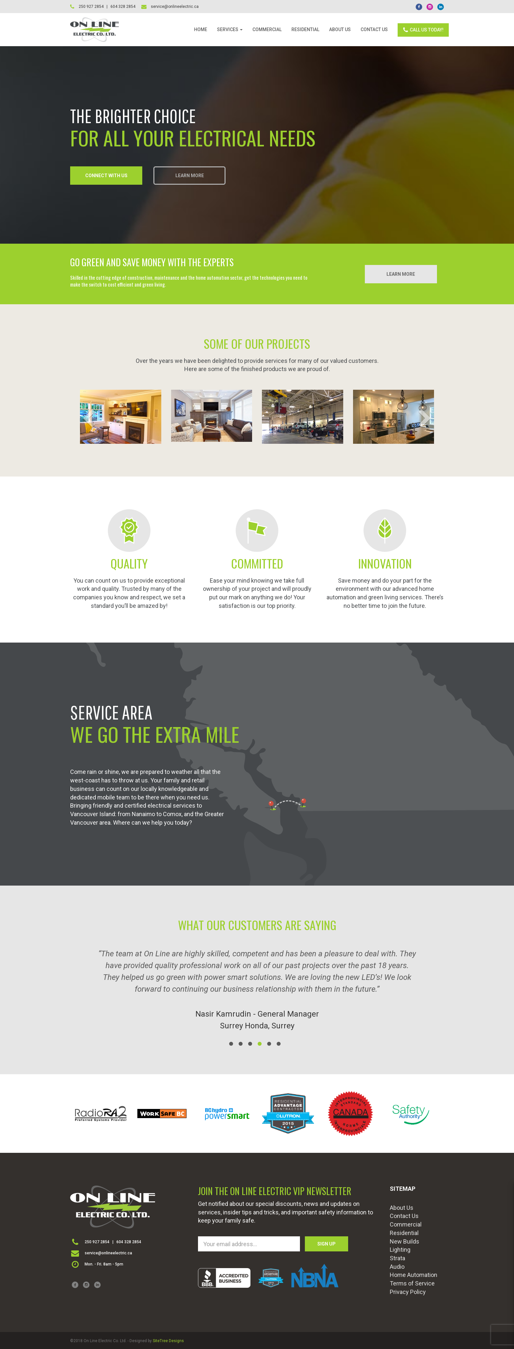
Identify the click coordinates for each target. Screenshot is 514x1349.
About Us (401, 1207)
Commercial (406, 1224)
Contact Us (404, 1215)
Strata (397, 1258)
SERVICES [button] (230, 29)
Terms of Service (412, 1283)
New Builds (404, 1241)
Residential (404, 1232)
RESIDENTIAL (305, 29)
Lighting (400, 1249)
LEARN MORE (189, 175)
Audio (397, 1266)
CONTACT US (374, 29)
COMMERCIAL (267, 29)
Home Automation (413, 1274)
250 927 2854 (97, 1242)
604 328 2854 (128, 1242)
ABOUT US (340, 29)
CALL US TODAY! (423, 29)
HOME (200, 29)
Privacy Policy (408, 1291)
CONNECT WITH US (106, 175)
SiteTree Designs (168, 1341)
